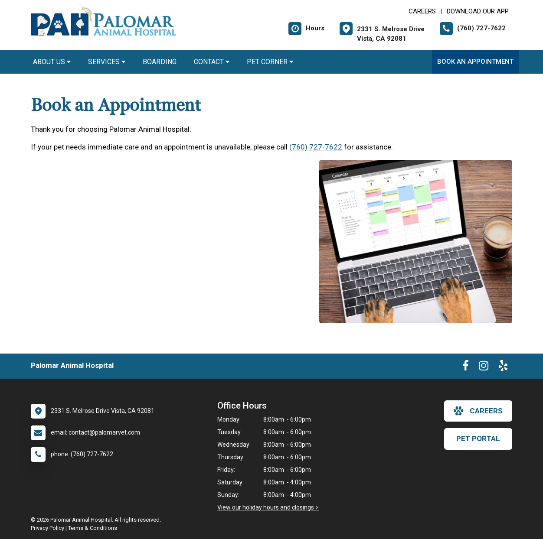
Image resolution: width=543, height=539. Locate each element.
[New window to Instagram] (483, 367)
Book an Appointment (475, 61)
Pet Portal (478, 438)
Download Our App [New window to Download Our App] (478, 11)
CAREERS (422, 11)
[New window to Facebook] (465, 367)
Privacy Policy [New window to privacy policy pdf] (47, 528)
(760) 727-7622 (315, 147)
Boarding (160, 62)
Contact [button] (211, 62)
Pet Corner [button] (270, 62)
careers (478, 411)
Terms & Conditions (92, 528)
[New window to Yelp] (503, 367)
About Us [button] (52, 62)
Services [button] (106, 62)
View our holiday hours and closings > (268, 507)
